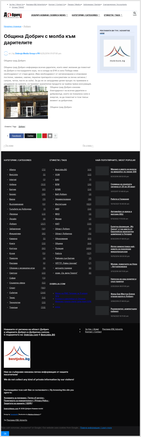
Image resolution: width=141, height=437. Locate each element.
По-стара (87, 145)
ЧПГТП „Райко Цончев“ (73, 263)
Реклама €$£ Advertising (36, 4)
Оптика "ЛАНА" (18, 7)
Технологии (27, 302)
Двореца (27, 214)
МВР (73, 209)
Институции (73, 204)
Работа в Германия (120, 199)
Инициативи (27, 233)
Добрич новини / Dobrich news (48, 15)
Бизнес (27, 194)
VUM (73, 174)
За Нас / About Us (16, 4)
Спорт (27, 287)
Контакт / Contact (93, 332)
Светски (27, 273)
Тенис (27, 297)
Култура (27, 248)
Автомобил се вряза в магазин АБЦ (121, 212)
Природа (27, 258)
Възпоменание (27, 204)
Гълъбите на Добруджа (27, 209)
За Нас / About (92, 329)
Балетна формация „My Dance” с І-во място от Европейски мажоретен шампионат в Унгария (122, 230)
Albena (27, 169)
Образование (73, 238)
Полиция (73, 248)
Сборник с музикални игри (27, 268)
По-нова (9, 145)
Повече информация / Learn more (96, 427)
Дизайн (27, 218)
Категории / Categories (85, 15)
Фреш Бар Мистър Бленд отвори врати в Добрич (123, 295)
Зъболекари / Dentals (92, 4)
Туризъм (27, 307)
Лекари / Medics (74, 4)
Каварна (27, 238)
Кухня (27, 253)
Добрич (27, 26)
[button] (134, 13)
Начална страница (12, 26)
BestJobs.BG (73, 169)
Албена (27, 184)
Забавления (27, 228)
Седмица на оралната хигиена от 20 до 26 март (123, 185)
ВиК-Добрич (73, 194)
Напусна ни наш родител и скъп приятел (123, 280)
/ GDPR (18, 403)
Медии (73, 218)
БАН (73, 179)
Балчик (27, 189)
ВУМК (73, 189)
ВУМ (73, 184)
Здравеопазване (73, 199)
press (57, 307)
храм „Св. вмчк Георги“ (73, 273)
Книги (27, 243)
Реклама (27, 263)
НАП (73, 223)
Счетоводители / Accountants (115, 4)
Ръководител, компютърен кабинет (124, 310)
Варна (27, 199)
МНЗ (73, 214)
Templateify (14, 414)
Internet (27, 179)
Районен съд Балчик (73, 258)
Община (73, 243)
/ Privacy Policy (26, 400)
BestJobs (27, 174)
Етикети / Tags (112, 15)
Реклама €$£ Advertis (17, 420)
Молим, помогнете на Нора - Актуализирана (124, 265)
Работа (73, 253)
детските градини (73, 268)
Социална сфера (27, 282)
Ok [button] (5, 433)
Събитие (27, 292)
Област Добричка (73, 233)
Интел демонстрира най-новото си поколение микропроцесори (123, 249)
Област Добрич (73, 228)
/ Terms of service (24, 398)
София (27, 278)
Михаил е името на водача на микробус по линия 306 (123, 170)
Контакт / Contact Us (57, 4)
